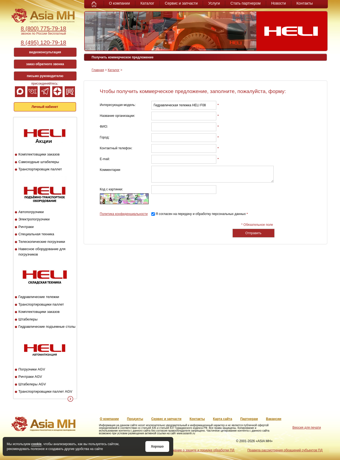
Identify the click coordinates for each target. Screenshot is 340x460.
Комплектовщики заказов (39, 154)
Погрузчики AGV (31, 369)
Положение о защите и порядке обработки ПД (199, 450)
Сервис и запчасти (181, 3)
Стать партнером (245, 3)
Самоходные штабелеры (38, 162)
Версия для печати (306, 427)
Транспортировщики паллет (41, 304)
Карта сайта (222, 419)
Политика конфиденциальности (124, 214)
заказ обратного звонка (45, 64)
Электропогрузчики (34, 219)
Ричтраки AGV (30, 377)
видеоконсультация (45, 52)
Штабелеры (27, 319)
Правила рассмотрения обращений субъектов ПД (284, 450)
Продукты (135, 419)
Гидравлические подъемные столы (47, 327)
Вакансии (274, 419)
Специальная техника (36, 234)
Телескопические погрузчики (41, 242)
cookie (36, 444)
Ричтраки (26, 227)
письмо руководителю (45, 76)
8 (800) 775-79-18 (43, 28)
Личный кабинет (44, 107)
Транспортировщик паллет (40, 169)
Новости (278, 3)
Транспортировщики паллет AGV (45, 391)
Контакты (304, 3)
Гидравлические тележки (38, 297)
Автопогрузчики (31, 212)
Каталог (147, 3)
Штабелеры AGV (32, 384)
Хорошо (157, 446)
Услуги (214, 3)
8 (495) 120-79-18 (43, 42)
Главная (98, 70)
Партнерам (249, 419)
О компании (119, 3)
